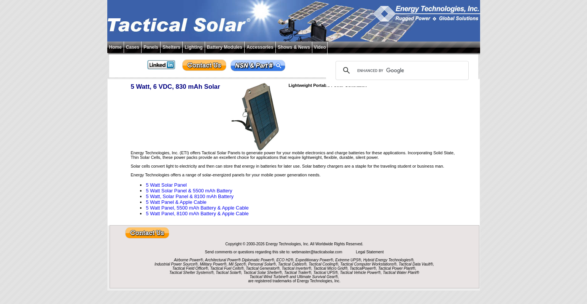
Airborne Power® (188, 260)
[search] (401, 70)
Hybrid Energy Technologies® (388, 260)
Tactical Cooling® (323, 264)
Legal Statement (370, 252)
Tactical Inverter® (297, 268)
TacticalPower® (363, 268)
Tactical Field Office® (190, 268)
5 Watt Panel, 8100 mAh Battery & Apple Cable (197, 213)
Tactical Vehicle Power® (360, 272)
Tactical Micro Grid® (330, 268)
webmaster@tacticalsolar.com (317, 252)
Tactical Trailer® (297, 272)
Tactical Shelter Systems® (191, 272)
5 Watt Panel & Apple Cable (176, 202)
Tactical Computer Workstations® (368, 264)
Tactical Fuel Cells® (227, 268)
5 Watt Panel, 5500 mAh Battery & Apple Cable (197, 208)
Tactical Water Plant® (401, 272)
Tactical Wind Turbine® (269, 277)
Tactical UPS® (325, 272)
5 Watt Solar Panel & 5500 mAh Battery (189, 191)
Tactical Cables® (292, 264)
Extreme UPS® (348, 260)
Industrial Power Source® (176, 264)
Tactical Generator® (263, 268)
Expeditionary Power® (314, 260)
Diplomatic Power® (258, 260)
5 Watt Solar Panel (166, 185)
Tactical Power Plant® (396, 268)
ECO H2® (284, 260)
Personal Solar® (262, 264)
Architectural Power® (223, 260)
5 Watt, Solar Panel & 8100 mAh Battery (190, 196)
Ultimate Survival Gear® (317, 277)
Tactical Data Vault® (416, 264)
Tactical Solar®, (229, 272)
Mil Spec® (237, 264)
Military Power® (213, 264)
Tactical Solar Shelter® (262, 272)
